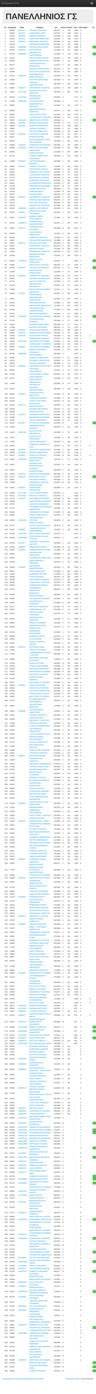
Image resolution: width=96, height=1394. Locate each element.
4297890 (21, 123)
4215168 (21, 145)
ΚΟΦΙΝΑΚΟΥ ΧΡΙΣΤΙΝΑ (39, 482)
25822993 (22, 1114)
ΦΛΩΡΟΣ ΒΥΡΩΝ (36, 137)
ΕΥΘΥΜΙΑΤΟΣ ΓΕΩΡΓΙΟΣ (39, 88)
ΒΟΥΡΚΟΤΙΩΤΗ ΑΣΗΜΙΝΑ (40, 672)
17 (81, 1027)
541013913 (22, 1027)
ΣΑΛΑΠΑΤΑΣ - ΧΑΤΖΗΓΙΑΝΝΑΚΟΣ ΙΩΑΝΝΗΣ (37, 161)
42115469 (22, 1195)
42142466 (22, 97)
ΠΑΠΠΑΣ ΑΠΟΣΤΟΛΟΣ (38, 47)
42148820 (22, 261)
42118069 (22, 1266)
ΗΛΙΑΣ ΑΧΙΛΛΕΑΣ (36, 1282)
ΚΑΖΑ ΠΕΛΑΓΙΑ (35, 50)
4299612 (21, 197)
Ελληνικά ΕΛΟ (10, 3)
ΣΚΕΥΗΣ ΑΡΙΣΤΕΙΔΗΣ (38, 243)
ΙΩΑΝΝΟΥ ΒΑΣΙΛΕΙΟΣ (38, 1006)
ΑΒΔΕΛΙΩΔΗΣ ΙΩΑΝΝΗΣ (39, 338)
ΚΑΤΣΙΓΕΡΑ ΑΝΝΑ (36, 647)
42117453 (22, 92)
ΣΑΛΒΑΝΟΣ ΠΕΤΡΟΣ (38, 574)
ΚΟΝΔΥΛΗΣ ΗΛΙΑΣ (37, 636)
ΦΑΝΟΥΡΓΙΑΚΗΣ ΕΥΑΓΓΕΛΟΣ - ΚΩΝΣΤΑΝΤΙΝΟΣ (36, 869)
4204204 (21, 41)
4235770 (21, 405)
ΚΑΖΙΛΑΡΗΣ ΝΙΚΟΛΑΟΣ (39, 39)
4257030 (21, 878)
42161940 (22, 534)
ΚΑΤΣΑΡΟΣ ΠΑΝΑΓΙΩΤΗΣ (40, 450)
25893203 (22, 1168)
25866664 (22, 354)
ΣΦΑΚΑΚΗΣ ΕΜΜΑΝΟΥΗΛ (40, 764)
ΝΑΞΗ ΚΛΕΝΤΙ (35, 1079)
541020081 (22, 1130)
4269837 (21, 547)
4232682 (21, 685)
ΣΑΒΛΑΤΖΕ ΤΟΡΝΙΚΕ (38, 1141)
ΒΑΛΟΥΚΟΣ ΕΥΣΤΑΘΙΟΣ (39, 341)
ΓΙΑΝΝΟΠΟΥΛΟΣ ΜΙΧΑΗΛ (40, 145)
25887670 (22, 1041)
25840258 (22, 47)
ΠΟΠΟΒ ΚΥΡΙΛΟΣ (36, 818)
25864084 (22, 76)
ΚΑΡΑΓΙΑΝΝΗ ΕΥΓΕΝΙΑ (39, 374)
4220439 (21, 134)
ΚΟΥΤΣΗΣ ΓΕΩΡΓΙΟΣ (38, 203)
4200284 (21, 36)
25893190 (22, 1282)
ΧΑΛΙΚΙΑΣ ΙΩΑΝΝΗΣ (37, 128)
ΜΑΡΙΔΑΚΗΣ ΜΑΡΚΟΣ (38, 1179)
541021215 (22, 1127)
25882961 (22, 1111)
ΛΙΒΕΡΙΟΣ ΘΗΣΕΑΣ (37, 36)
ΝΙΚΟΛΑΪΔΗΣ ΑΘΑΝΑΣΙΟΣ (40, 305)
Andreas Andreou (74, 1379)
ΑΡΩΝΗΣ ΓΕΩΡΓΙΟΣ (37, 1027)
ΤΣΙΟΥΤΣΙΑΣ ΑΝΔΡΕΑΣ (38, 1103)
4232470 (21, 821)
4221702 (21, 414)
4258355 (21, 803)
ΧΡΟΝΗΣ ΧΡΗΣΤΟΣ (37, 777)
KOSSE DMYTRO (36, 1198)
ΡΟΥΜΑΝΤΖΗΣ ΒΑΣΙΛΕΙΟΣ (40, 240)
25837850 (22, 459)
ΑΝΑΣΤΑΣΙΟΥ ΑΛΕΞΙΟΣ (39, 265)
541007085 (22, 1144)
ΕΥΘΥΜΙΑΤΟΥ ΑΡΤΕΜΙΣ (39, 512)
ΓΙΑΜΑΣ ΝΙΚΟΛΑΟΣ (37, 189)
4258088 (21, 529)
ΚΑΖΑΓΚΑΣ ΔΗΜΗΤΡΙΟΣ (39, 726)
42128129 (22, 120)
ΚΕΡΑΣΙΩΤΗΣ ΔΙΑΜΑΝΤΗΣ (40, 501)
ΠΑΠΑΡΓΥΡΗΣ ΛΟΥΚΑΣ (39, 910)
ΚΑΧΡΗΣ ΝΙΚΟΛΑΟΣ (37, 1249)
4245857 (21, 455)
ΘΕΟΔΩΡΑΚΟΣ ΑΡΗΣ (38, 1008)
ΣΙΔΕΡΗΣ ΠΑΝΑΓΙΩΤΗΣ (39, 61)
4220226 (21, 477)
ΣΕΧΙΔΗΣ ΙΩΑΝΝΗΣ (37, 954)
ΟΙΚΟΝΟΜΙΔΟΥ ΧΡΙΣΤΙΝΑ (40, 1222)
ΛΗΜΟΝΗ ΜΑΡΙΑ (36, 191)
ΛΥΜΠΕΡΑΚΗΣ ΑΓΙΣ (37, 609)
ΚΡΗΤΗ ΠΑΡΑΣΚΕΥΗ (38, 420)
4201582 (21, 126)
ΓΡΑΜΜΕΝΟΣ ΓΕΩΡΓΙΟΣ (39, 932)
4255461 (21, 212)
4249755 (21, 488)
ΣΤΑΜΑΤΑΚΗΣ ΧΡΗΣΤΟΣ (39, 582)
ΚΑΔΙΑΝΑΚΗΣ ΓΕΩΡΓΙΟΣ (39, 1238)
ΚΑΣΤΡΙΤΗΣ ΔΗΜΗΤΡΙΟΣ (39, 691)
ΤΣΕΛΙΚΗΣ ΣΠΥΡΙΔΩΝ (38, 891)
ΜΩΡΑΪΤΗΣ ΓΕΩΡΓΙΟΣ (38, 970)
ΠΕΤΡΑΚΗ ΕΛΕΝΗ (36, 1052)
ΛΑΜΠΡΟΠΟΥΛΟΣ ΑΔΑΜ (39, 550)
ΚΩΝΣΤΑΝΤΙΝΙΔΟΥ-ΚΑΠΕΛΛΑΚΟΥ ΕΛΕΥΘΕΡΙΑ (37, 1021)
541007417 (22, 1271)
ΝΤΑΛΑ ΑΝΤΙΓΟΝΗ (37, 1038)
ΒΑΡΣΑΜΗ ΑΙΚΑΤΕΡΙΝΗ (39, 498)
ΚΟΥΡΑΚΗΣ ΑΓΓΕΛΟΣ (38, 1144)
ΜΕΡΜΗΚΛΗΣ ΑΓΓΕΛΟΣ (39, 940)
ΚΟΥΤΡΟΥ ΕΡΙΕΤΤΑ (37, 1041)
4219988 (21, 567)
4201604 (21, 88)
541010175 (22, 1118)
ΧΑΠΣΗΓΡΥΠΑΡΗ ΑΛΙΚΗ (39, 878)
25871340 (22, 341)
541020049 (22, 1238)
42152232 (22, 148)
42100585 (22, 1059)
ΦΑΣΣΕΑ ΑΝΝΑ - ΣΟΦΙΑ (39, 821)
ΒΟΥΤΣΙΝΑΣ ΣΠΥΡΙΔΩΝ (39, 696)
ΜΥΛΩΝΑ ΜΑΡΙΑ (36, 807)
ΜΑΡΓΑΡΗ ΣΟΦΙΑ (36, 249)
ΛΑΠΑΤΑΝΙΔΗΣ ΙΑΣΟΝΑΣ (39, 1252)
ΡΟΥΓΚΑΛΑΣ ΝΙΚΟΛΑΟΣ (39, 1258)
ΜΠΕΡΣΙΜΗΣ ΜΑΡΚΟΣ (38, 908)
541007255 (22, 1133)
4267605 (21, 336)
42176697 (22, 496)
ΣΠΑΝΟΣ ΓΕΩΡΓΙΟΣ (37, 166)
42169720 (22, 1191)
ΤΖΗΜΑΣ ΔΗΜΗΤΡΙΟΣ (38, 156)
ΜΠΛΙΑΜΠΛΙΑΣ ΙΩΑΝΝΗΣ (39, 1230)
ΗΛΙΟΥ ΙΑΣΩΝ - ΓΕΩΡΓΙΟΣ (40, 815)
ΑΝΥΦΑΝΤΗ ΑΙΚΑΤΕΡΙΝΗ (39, 843)
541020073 (22, 1219)
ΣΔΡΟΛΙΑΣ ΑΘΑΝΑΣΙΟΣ (39, 504)
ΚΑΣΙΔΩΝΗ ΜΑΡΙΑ (37, 897)
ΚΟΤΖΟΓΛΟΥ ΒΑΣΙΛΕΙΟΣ (39, 72)
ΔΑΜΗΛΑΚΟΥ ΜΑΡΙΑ (38, 547)
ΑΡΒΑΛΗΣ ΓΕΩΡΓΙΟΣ (38, 1165)
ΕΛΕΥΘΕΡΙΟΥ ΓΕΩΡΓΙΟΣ (39, 197)
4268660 (21, 347)
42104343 (22, 1035)
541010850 (22, 1141)
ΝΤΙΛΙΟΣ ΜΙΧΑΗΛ (36, 788)
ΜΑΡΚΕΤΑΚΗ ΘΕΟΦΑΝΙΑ (39, 1138)
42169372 (22, 1172)
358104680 (22, 1262)
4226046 (21, 276)
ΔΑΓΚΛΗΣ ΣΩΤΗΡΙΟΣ (38, 327)
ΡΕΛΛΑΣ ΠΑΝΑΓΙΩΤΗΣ (38, 58)
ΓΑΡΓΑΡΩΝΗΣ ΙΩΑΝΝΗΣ (39, 580)
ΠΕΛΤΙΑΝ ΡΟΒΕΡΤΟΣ (38, 131)
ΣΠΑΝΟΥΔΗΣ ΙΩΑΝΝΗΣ (39, 791)
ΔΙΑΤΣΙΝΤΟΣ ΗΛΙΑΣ (37, 477)
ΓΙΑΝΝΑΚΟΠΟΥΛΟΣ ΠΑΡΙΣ (40, 1330)
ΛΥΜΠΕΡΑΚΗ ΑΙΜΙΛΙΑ (38, 585)
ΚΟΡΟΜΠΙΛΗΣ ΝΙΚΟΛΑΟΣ (40, 183)
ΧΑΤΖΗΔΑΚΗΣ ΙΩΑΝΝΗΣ (39, 598)
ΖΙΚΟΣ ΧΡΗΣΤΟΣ (36, 951)
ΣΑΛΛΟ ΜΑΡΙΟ (35, 639)
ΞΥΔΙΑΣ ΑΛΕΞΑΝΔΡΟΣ (38, 666)
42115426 (22, 1008)
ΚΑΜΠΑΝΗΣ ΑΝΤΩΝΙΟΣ (39, 180)
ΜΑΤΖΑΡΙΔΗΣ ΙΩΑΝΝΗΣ (39, 177)
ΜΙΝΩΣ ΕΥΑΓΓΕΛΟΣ (37, 989)
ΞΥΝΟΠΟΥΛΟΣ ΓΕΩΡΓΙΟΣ (40, 117)
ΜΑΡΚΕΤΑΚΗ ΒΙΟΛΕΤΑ (38, 1135)
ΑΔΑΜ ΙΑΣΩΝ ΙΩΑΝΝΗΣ (39, 894)
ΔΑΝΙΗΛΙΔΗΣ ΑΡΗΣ (37, 33)
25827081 (22, 432)
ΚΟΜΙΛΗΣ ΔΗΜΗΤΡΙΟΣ (39, 358)
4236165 (21, 498)
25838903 (22, 54)
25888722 (22, 1088)
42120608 (22, 1258)
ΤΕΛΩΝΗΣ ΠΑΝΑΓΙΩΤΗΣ (39, 360)
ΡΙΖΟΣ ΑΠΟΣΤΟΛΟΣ (37, 114)
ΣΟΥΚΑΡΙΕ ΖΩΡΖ (36, 101)
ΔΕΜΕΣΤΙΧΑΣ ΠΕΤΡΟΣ (38, 120)
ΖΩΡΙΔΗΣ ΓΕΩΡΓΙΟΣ (37, 851)
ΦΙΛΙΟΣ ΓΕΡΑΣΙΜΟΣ (37, 1266)
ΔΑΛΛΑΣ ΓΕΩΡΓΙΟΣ (37, 281)
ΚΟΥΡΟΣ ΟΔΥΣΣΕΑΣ (38, 1055)
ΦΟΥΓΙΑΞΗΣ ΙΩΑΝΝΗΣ (38, 148)
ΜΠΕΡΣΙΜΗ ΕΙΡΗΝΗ (37, 905)
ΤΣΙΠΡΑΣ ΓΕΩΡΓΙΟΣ (37, 715)
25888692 (22, 1069)
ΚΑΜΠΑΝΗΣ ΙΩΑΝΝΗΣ (38, 1049)
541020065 (22, 1179)
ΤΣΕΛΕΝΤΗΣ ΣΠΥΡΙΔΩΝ (39, 1328)
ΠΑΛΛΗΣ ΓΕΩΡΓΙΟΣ (37, 1241)
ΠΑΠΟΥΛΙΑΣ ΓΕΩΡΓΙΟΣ (39, 688)
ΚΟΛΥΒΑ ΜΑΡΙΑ (35, 194)
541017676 (22, 1157)
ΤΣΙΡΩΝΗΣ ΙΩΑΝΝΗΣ (38, 398)
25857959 (22, 101)
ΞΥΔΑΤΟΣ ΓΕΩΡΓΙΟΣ (38, 1011)
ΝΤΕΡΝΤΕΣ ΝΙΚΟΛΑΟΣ (39, 943)
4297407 (21, 423)
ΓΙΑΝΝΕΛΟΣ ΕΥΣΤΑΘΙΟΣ (39, 172)
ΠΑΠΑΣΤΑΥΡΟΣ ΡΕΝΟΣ (39, 694)
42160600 (22, 316)
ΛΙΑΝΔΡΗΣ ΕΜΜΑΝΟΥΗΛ (40, 837)
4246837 (21, 756)
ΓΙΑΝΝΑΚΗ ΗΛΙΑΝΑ (37, 859)
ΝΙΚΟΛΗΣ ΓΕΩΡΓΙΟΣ (38, 496)
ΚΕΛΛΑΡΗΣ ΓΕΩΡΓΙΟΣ (38, 134)
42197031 (22, 1202)
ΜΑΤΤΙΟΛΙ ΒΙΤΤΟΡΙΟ (38, 794)
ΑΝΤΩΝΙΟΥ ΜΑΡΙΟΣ (37, 479)
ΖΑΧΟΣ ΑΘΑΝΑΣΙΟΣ (37, 442)
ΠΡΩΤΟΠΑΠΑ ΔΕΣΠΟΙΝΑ (39, 186)
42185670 (22, 223)
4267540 (21, 268)
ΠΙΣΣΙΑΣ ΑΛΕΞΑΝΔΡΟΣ (39, 268)
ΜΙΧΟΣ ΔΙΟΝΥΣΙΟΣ (37, 571)
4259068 (21, 711)
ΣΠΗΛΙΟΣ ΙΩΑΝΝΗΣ (37, 363)
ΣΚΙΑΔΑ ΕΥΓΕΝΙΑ (36, 663)
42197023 (22, 1161)
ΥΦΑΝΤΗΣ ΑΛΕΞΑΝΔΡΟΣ (39, 1127)
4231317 (21, 543)
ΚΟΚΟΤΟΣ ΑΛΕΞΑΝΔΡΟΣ (40, 1360)
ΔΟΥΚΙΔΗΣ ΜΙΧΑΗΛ (37, 303)
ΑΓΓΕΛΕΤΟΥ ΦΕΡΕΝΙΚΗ (39, 423)
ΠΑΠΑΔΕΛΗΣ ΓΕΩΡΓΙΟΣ (39, 913)
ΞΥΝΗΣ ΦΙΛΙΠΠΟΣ (37, 1114)
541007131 (22, 1138)
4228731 (21, 474)
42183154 (22, 1325)
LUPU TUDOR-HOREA (38, 493)
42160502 (22, 1297)
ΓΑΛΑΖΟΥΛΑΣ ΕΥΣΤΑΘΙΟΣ (40, 1187)
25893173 (22, 1064)
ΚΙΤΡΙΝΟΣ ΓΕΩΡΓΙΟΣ (38, 854)
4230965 (21, 924)
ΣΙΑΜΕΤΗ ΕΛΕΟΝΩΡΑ (38, 1271)
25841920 (22, 1006)
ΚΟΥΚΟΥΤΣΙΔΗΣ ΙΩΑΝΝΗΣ (40, 1130)
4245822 (21, 394)
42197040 (22, 1165)
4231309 (21, 973)
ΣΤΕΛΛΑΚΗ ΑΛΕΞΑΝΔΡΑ (39, 347)
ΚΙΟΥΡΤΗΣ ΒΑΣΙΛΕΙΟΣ (38, 80)
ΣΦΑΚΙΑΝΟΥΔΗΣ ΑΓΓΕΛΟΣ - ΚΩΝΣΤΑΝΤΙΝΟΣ (36, 520)
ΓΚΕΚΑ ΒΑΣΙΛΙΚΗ (36, 577)
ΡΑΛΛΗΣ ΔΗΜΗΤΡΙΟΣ (38, 742)
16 (81, 423)
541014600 (22, 1333)
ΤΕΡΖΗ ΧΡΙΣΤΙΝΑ (36, 412)
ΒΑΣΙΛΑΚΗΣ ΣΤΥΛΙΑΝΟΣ (39, 682)
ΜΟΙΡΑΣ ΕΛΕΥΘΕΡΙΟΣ (38, 208)
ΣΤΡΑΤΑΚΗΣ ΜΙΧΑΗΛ (38, 723)
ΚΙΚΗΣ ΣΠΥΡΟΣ (35, 1195)
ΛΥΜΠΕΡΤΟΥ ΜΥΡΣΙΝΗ (39, 276)
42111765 (22, 493)
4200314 (21, 39)
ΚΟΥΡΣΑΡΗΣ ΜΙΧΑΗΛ (38, 169)
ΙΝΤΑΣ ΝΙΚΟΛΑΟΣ (36, 1105)
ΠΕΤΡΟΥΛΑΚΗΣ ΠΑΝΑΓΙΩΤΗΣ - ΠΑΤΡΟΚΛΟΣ (36, 487)
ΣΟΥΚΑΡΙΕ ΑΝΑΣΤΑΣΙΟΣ (39, 1035)
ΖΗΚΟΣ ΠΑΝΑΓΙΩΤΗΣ (38, 515)
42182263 (22, 1234)
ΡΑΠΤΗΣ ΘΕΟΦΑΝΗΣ (38, 840)
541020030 (22, 1291)
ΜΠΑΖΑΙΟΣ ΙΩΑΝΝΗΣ (38, 314)
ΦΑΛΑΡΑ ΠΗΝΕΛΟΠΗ (38, 769)
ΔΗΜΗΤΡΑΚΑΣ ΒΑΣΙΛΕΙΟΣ (40, 333)
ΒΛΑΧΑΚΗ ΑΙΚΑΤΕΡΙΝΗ (39, 669)
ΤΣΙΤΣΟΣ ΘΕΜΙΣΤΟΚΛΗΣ (39, 734)
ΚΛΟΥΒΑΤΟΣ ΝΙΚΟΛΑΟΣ (39, 278)
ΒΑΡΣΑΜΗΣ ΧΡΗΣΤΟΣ (38, 41)
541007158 (22, 1043)
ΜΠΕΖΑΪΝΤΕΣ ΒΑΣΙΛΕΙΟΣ (40, 1279)
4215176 (21, 228)
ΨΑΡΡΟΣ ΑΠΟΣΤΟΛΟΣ (38, 767)
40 (81, 97)
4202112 (21, 30)
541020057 (22, 1183)
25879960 (22, 1310)
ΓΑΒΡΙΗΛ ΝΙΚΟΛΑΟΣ (37, 924)
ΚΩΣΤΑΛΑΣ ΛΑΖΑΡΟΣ (38, 674)
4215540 (21, 217)
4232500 (21, 450)
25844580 (22, 520)
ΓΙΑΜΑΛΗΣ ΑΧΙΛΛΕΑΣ (38, 1176)
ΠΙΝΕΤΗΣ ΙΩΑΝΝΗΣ (37, 623)
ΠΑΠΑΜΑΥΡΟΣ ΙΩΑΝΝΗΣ (39, 1111)
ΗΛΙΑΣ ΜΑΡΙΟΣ (35, 1168)
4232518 (21, 647)
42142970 (22, 1038)
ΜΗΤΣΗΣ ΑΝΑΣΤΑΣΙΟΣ (38, 123)
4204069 (21, 366)
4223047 (21, 166)
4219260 (21, 550)
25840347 (22, 1011)
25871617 (22, 1108)
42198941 (22, 1286)
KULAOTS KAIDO (36, 1003)
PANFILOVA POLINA (37, 455)
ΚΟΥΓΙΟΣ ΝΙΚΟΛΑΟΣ (38, 1306)
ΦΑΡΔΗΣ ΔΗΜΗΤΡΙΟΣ (38, 452)
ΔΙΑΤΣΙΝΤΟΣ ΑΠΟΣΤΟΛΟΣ (40, 366)
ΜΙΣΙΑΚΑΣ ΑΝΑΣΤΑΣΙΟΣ (39, 69)
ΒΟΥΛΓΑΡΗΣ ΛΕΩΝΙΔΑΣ (39, 780)
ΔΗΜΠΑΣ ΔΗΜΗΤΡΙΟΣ (38, 126)
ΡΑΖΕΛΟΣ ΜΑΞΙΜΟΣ (38, 1363)
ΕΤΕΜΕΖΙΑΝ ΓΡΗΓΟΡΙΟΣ (39, 992)
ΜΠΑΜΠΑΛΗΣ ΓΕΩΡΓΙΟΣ (39, 251)
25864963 (22, 208)
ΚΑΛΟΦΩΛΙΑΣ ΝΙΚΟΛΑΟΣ (40, 558)
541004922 (22, 1031)
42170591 (22, 1153)
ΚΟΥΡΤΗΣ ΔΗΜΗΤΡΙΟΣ (39, 324)
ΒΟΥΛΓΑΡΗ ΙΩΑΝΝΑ (37, 756)
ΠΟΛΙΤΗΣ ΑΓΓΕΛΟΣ (37, 986)
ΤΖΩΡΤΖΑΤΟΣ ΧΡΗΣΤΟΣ (39, 750)
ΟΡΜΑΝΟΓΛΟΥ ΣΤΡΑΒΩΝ (40, 973)
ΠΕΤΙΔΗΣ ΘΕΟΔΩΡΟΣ (38, 409)
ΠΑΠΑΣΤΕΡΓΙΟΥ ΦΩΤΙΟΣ (39, 1217)
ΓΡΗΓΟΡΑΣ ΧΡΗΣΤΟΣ (38, 753)
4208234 (21, 50)
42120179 (22, 1022)
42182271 (22, 1268)
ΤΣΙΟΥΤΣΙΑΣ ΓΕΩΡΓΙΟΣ (39, 957)
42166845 (22, 1306)
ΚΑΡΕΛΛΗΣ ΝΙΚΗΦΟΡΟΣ (39, 474)
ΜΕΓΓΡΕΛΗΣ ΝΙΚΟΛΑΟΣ (39, 1157)
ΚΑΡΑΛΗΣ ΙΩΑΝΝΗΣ (37, 650)
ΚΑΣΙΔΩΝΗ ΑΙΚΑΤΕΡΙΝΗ (39, 414)
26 (81, 120)
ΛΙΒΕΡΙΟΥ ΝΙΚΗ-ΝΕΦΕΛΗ (40, 1346)
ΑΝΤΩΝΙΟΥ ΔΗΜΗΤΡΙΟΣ (39, 44)
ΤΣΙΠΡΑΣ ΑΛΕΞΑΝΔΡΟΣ (39, 200)
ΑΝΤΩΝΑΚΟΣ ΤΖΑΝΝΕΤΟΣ (40, 344)
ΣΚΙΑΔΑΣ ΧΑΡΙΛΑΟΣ (37, 30)
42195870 (22, 1213)
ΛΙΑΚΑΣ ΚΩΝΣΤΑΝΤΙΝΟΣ (39, 525)
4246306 (21, 330)
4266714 (21, 243)
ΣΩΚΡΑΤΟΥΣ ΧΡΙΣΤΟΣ (38, 916)
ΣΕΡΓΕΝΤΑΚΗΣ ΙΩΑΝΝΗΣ (40, 316)
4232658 (21, 161)
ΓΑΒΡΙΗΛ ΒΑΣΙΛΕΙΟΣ (38, 856)
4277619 (21, 293)
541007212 (22, 1123)
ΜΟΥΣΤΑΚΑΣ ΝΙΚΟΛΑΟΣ (39, 534)
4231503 (21, 916)
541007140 (22, 1135)
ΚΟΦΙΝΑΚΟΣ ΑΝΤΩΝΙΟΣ (39, 417)
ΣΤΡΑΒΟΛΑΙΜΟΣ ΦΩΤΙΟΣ (40, 1133)
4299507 (21, 1015)
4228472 (21, 333)
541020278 (22, 1148)
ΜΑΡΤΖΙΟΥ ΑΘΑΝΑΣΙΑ (38, 607)
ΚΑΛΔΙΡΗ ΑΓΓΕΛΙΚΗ (37, 829)
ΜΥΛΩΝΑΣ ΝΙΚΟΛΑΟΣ (38, 1046)
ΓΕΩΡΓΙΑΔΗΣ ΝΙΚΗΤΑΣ (38, 330)
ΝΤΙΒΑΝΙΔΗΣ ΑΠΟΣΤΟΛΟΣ (40, 1219)
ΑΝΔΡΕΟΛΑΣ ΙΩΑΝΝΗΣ (39, 1333)
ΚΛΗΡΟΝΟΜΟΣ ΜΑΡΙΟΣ (39, 1268)
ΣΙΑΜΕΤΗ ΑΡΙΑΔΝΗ (37, 1371)
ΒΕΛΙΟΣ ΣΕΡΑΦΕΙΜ (37, 349)
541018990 (22, 538)
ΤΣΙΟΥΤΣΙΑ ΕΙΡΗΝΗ (37, 685)
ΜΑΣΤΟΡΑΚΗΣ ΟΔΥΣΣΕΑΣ (40, 1043)
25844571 (22, 452)
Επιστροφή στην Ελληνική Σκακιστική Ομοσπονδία (23, 1379)
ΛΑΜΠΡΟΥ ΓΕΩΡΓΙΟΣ (38, 237)
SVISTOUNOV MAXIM (38, 336)
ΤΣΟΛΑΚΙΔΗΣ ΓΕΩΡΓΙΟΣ (39, 175)
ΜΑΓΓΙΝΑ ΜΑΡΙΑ (36, 1108)
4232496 (21, 897)
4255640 (21, 859)
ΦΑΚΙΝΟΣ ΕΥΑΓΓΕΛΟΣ (38, 1325)
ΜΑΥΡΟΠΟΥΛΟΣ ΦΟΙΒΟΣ (40, 289)
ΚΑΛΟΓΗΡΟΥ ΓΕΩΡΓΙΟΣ (39, 246)
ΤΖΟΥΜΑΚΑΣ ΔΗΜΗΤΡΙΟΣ (40, 1255)
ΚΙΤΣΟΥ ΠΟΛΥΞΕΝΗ (37, 401)
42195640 (22, 1360)
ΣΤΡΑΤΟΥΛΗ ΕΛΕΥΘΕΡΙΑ (39, 875)
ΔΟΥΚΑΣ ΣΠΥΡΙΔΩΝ (37, 995)
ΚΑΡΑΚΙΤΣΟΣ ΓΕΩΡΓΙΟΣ (39, 205)
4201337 (21, 33)
